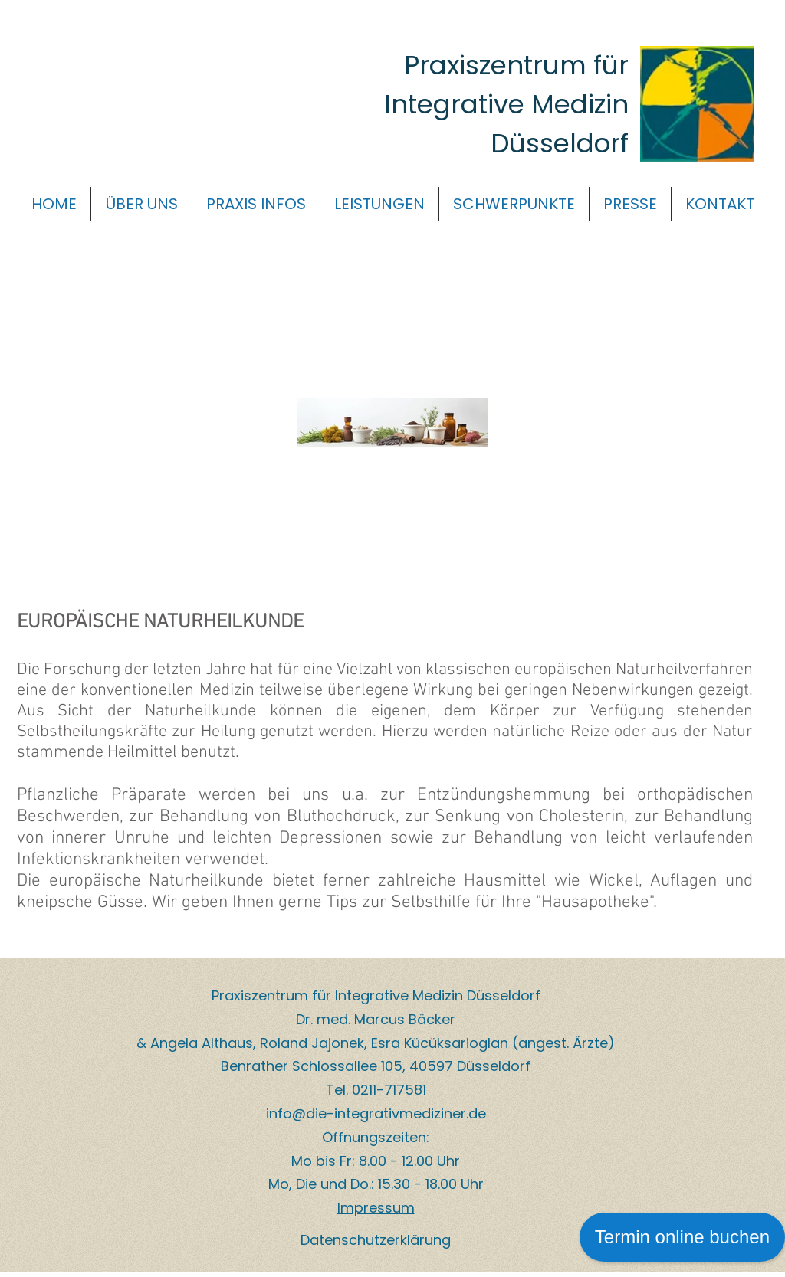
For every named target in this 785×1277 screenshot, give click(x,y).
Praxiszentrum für (516, 65)
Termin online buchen (682, 1236)
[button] (141, 204)
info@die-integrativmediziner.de (376, 1113)
